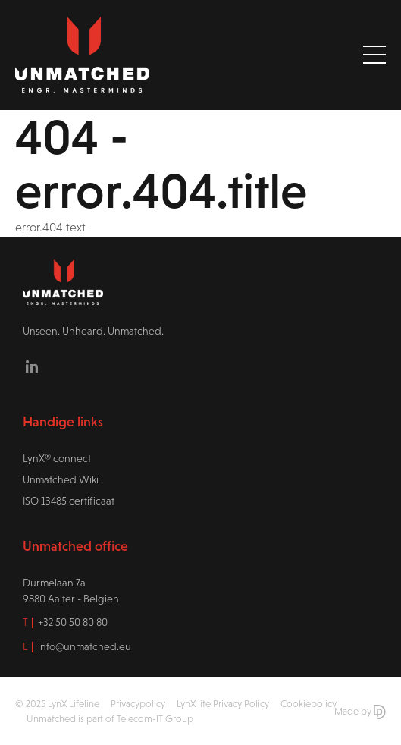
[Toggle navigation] (374, 55)
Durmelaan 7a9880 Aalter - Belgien (71, 591)
